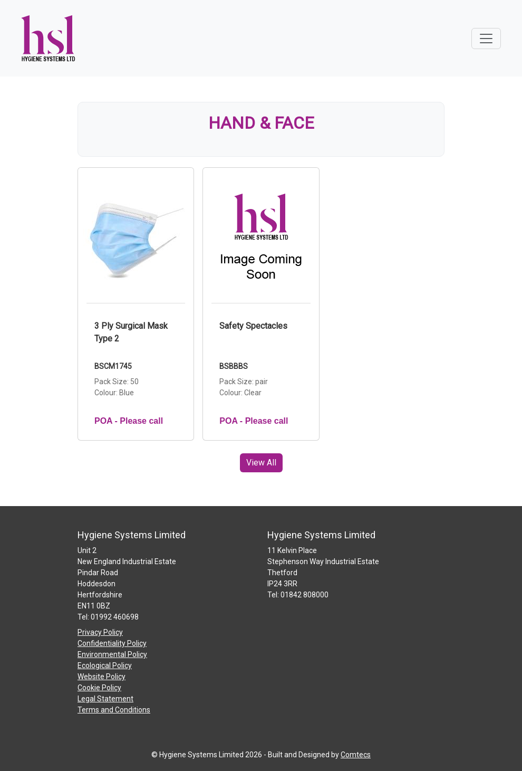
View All (261, 463)
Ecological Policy (105, 665)
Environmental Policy (112, 654)
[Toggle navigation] (486, 38)
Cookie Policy (99, 687)
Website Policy (101, 676)
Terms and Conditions (114, 710)
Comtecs (356, 754)
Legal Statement (105, 698)
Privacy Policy (100, 632)
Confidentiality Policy (112, 643)
